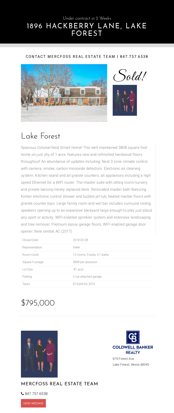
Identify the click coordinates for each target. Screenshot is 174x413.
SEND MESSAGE (33, 403)
